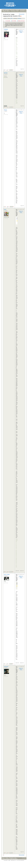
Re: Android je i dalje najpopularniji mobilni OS (16, 113)
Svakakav (6, 29)
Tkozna (5, 109)
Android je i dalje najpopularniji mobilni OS (16, 32)
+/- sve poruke (7, 20)
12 (5, 206)
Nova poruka (21, 14)
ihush (5, 209)
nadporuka (22, 570)
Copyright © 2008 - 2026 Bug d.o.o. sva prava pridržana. (14, 860)
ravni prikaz (14, 20)
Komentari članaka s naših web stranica (9, 858)
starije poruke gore (21, 20)
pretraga (6, 10)
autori (3, 10)
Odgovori (21, 30)
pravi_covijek (7, 574)
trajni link (22, 105)
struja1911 (6, 666)
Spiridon (6, 72)
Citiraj (21, 32)
